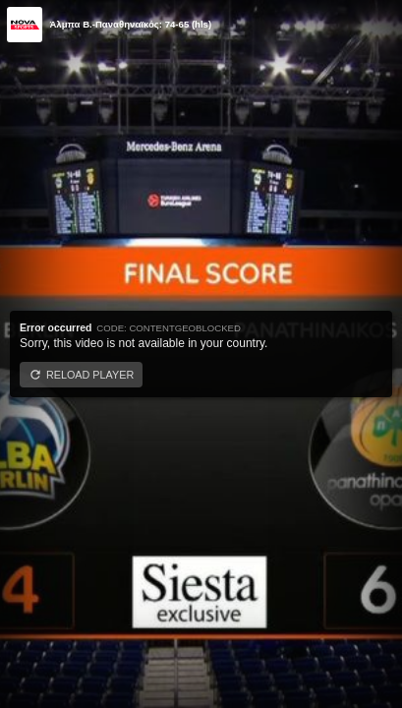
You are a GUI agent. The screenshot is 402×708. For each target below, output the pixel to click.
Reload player (90, 375)
